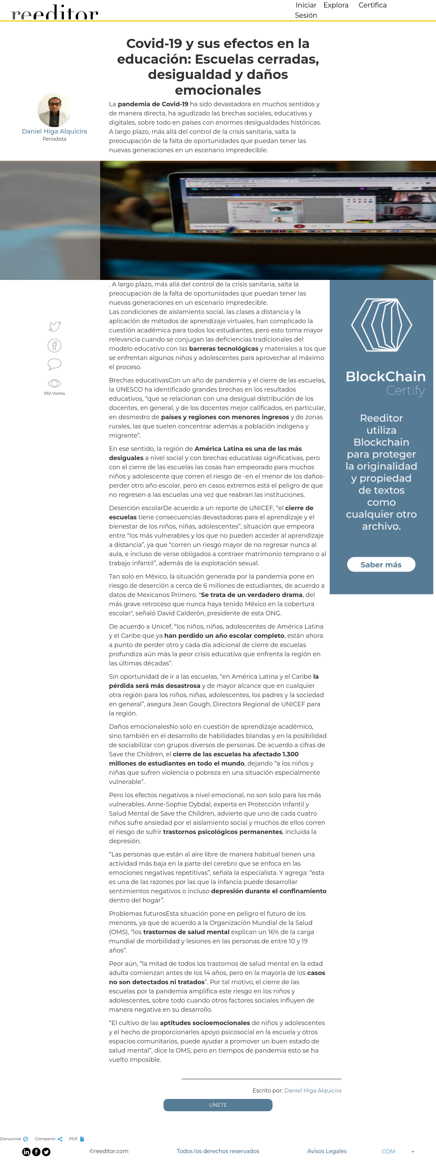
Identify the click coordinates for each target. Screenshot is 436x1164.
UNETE (218, 1105)
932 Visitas (54, 386)
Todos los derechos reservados (218, 1151)
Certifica (373, 5)
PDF (77, 1138)
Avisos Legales (326, 1151)
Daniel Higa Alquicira (313, 1090)
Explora (336, 5)
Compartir (49, 1138)
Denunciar (15, 1138)
